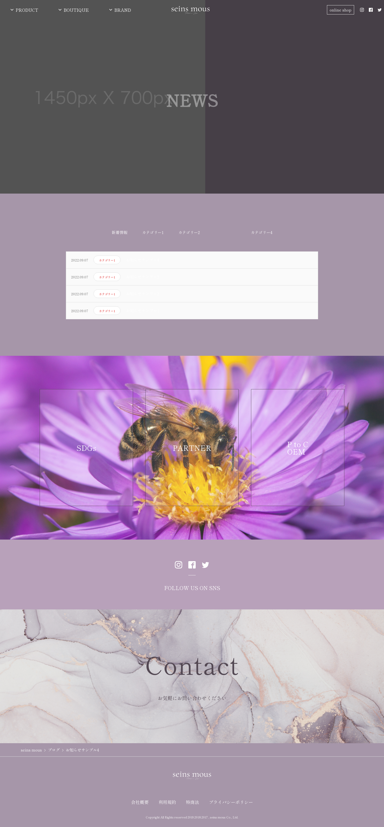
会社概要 (140, 804)
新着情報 (119, 235)
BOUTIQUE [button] (76, 10)
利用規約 (167, 804)
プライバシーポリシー (231, 804)
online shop (340, 10)
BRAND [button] (122, 10)
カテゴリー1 (153, 235)
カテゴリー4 (261, 235)
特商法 (192, 804)
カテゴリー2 (189, 235)
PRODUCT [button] (27, 10)
